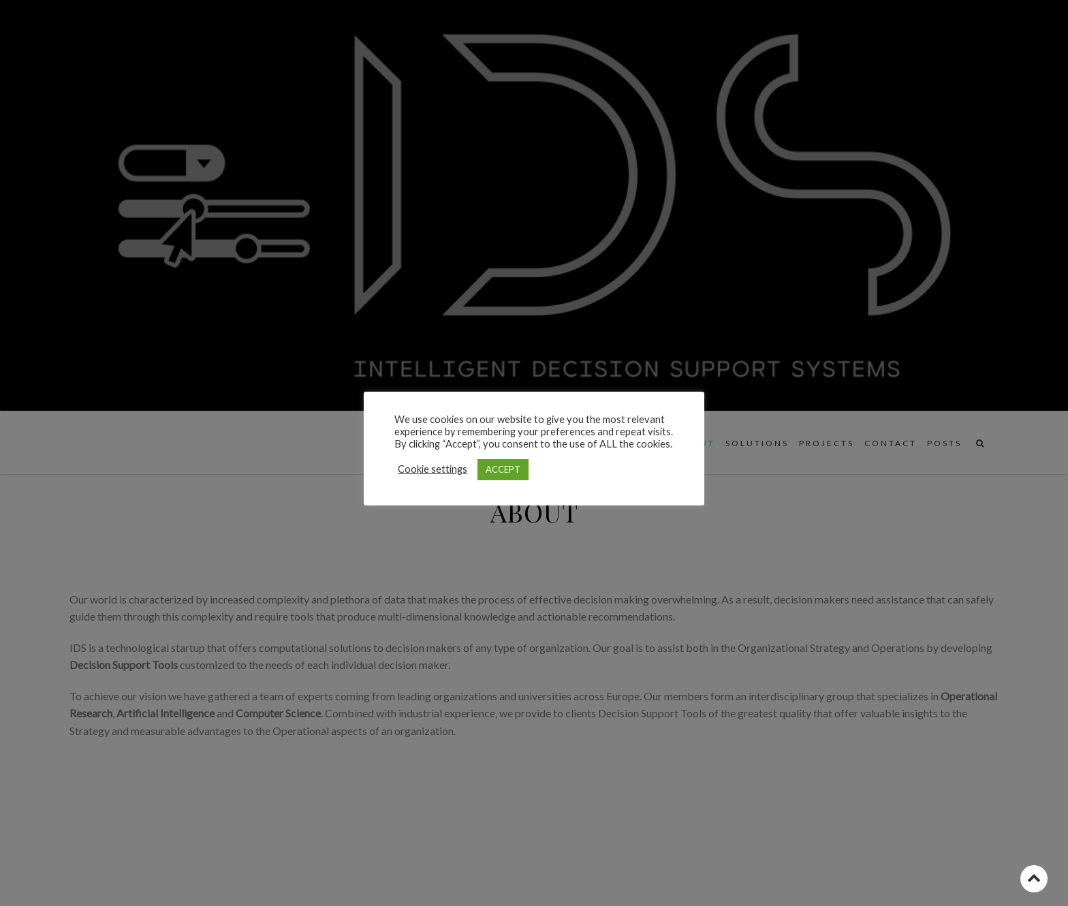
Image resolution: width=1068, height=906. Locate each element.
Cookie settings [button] (432, 469)
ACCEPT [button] (503, 469)
